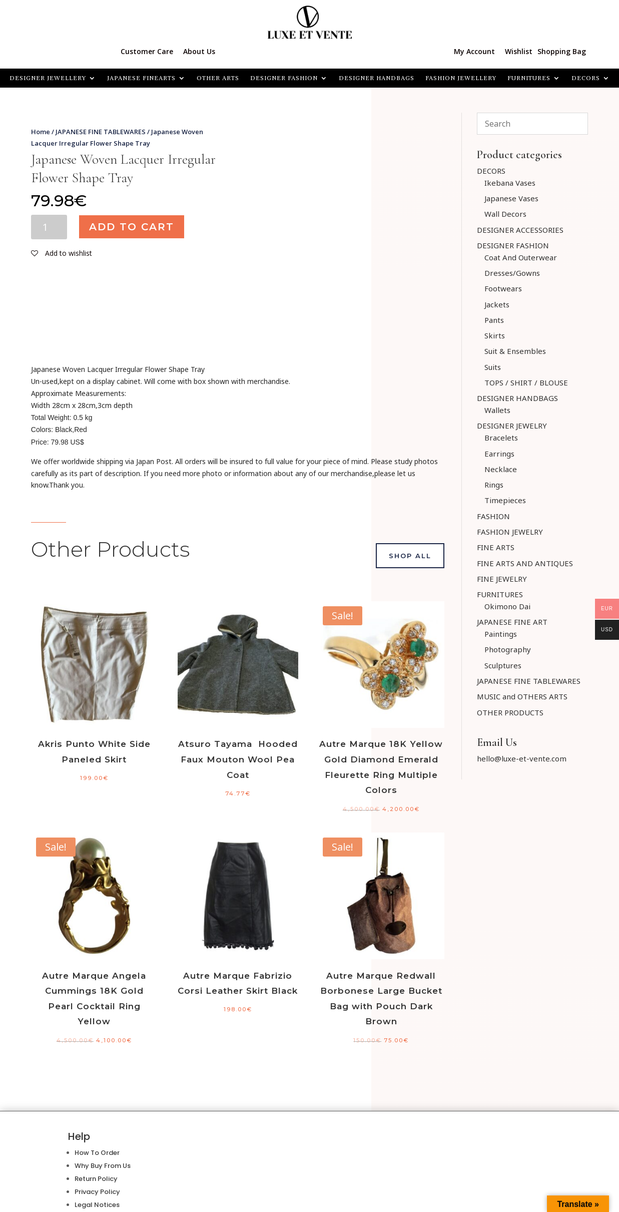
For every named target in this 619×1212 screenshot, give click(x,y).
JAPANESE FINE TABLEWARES (101, 131)
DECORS (491, 171)
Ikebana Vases (509, 183)
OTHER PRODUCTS (510, 712)
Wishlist (518, 51)
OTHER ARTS (218, 78)
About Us (199, 51)
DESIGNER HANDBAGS (376, 78)
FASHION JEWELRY (510, 532)
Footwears (503, 288)
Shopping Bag (561, 51)
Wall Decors (505, 214)
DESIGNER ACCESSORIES (520, 230)
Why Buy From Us (103, 1165)
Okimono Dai (507, 606)
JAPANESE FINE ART (512, 622)
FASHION (493, 516)
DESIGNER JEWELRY (512, 426)
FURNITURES (528, 78)
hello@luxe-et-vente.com (521, 758)
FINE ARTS (495, 547)
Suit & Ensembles (515, 351)
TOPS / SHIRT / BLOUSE (526, 382)
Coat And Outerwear (520, 257)
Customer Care (147, 51)
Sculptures (502, 665)
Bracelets (501, 438)
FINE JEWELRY (502, 579)
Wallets (497, 410)
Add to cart (131, 227)
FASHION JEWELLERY (460, 78)
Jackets (496, 304)
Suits (492, 367)
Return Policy (96, 1178)
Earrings (499, 454)
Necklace (500, 469)
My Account (474, 51)
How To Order (97, 1152)
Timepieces (505, 500)
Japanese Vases (511, 198)
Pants (494, 320)
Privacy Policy (97, 1191)
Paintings (500, 634)
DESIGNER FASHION (284, 78)
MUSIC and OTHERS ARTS (522, 696)
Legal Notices (97, 1204)
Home (40, 131)
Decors (585, 78)
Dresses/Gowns (512, 273)
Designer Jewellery (48, 78)
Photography (507, 649)
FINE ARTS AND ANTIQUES (525, 563)
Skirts (494, 335)
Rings (493, 485)
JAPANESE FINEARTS (141, 78)
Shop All (410, 556)
